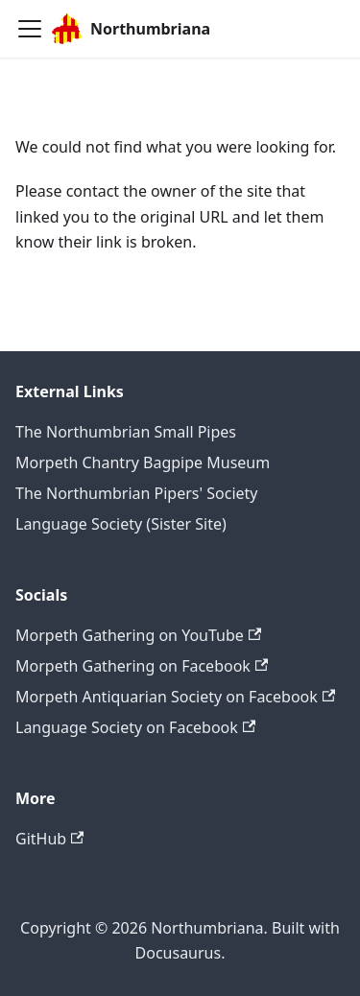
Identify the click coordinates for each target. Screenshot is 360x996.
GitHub (49, 838)
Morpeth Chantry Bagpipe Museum (142, 462)
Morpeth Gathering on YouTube (138, 635)
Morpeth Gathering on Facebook (141, 665)
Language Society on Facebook (135, 727)
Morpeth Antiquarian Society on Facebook (175, 696)
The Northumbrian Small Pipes (125, 431)
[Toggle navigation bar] (29, 28)
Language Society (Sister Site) (121, 523)
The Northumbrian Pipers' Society (136, 493)
